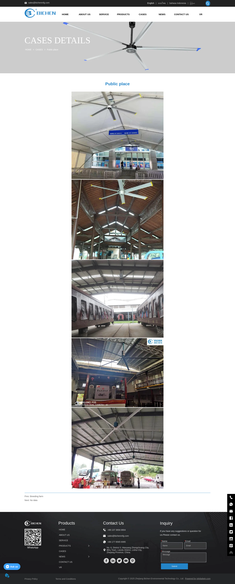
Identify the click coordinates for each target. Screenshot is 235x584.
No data (33, 500)
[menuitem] (123, 14)
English (150, 3)
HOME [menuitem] (65, 14)
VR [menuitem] (200, 14)
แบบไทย (162, 3)
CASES (39, 49)
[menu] (133, 14)
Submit (174, 566)
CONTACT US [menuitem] (181, 14)
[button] (123, 14)
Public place (52, 49)
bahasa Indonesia (178, 3)
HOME (28, 49)
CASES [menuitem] (143, 14)
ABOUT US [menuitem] (84, 14)
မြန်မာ (192, 3)
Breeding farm (36, 496)
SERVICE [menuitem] (104, 14)
